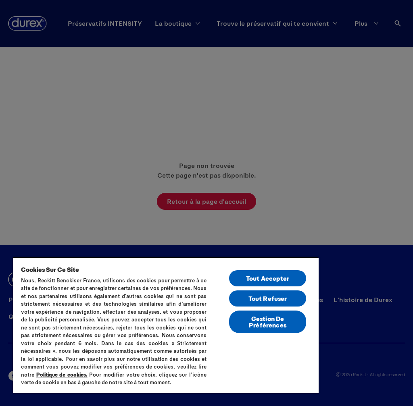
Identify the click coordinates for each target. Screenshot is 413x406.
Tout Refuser (267, 298)
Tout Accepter (267, 278)
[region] (166, 325)
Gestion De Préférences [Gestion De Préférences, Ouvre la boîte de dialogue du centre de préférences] (267, 322)
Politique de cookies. (62, 374)
